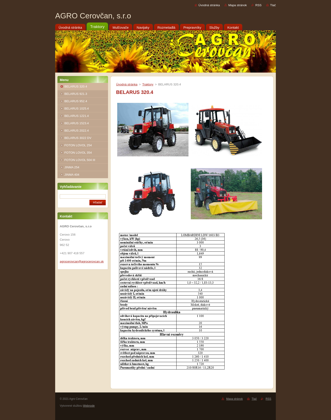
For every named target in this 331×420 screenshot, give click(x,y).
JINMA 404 (71, 174)
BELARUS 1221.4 (76, 116)
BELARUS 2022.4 (76, 130)
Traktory (147, 84)
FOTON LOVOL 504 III (79, 160)
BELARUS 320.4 (75, 86)
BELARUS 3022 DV (77, 138)
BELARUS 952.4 (75, 101)
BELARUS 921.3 (75, 94)
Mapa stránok (237, 5)
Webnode (89, 405)
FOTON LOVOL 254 (78, 145)
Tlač (273, 5)
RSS (258, 5)
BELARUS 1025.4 (76, 108)
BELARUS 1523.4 (76, 123)
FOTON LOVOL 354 (78, 152)
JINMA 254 (71, 167)
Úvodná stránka (209, 5)
